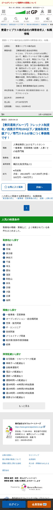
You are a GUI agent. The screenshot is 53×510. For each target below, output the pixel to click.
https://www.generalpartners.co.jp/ (29, 427)
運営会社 (5, 470)
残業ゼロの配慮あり (15, 397)
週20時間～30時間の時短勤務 (20, 389)
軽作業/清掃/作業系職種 (17, 340)
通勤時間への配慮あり (16, 380)
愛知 (8, 270)
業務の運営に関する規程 (11, 463)
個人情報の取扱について (11, 459)
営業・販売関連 (13, 323)
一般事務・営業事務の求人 (27, 198)
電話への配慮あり (14, 371)
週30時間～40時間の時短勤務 (20, 384)
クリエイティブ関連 (15, 336)
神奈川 (9, 257)
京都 (8, 287)
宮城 (8, 249)
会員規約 (32, 459)
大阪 (8, 291)
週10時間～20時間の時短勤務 (20, 393)
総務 (8, 344)
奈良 (8, 283)
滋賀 (8, 274)
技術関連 (10, 331)
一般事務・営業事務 (15, 314)
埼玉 (8, 266)
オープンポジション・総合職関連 (22, 319)
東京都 (9, 253)
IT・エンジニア (13, 327)
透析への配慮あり (14, 376)
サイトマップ (34, 455)
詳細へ (39, 187)
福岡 (8, 300)
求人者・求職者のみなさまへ (39, 464)
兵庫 (8, 296)
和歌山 (9, 279)
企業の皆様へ (7, 455)
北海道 (9, 245)
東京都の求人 (8, 198)
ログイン (14, 504)
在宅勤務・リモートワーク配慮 (21, 359)
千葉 (8, 262)
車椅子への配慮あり (15, 363)
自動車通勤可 (12, 367)
